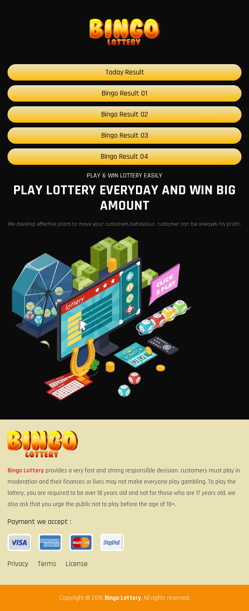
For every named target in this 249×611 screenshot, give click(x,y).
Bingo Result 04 (124, 157)
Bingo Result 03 (124, 135)
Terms (47, 564)
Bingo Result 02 (124, 114)
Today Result (124, 72)
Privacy (18, 564)
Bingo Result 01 (124, 93)
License (77, 564)
